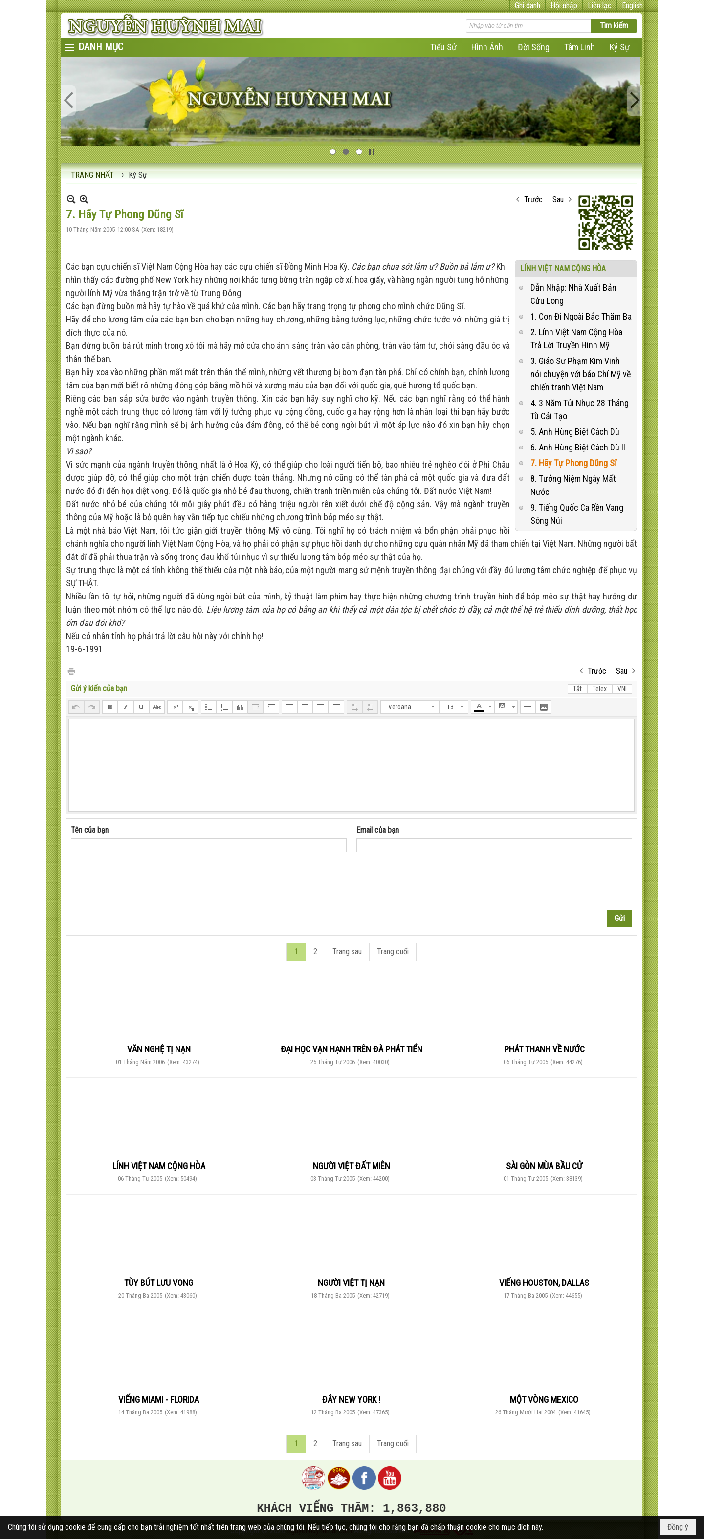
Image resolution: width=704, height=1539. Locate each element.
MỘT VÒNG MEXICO (544, 1399)
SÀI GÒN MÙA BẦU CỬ (544, 1166)
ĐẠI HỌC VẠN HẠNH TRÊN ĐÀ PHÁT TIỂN (351, 1049)
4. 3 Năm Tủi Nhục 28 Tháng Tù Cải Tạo (579, 409)
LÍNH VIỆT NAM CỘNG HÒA (563, 268)
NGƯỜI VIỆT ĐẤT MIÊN (351, 1166)
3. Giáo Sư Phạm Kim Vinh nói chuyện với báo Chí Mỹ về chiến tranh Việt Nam (580, 374)
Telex (600, 689)
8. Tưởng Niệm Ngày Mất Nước (573, 485)
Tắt (577, 689)
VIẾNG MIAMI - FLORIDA (158, 1399)
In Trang (71, 670)
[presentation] (145, 882)
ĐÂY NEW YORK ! (351, 1399)
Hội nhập (563, 5)
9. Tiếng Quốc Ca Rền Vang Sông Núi (576, 514)
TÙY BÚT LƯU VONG (158, 1283)
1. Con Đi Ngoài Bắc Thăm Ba (581, 316)
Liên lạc (600, 5)
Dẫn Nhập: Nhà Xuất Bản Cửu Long (573, 294)
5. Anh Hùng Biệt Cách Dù (574, 432)
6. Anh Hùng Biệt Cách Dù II (577, 447)
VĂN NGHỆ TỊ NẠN (159, 1049)
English (632, 5)
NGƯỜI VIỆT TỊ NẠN (351, 1283)
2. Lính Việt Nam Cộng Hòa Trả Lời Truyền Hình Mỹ (576, 338)
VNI (622, 689)
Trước (533, 199)
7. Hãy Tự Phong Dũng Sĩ (573, 463)
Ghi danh (527, 5)
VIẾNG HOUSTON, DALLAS (544, 1283)
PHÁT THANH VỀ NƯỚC (544, 1049)
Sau (558, 199)
